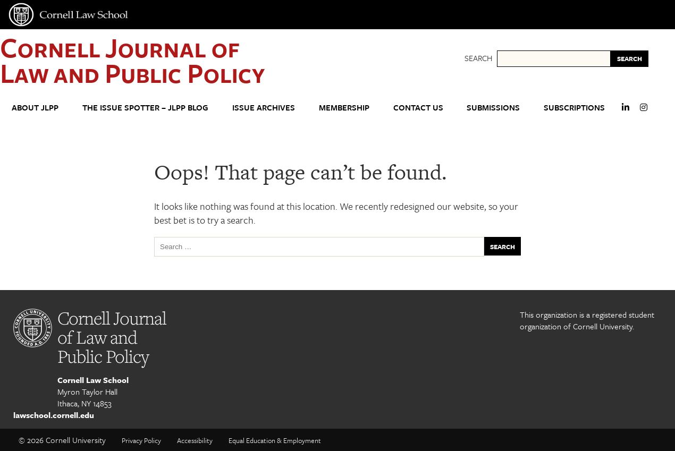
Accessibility (195, 440)
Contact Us (418, 107)
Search (478, 58)
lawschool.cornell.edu (53, 415)
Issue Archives (263, 107)
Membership (344, 107)
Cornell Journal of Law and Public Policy (132, 60)
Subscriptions (574, 107)
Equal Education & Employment (275, 440)
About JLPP (35, 107)
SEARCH (629, 58)
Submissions (493, 107)
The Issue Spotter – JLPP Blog (145, 107)
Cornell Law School (93, 380)
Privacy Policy (141, 440)
